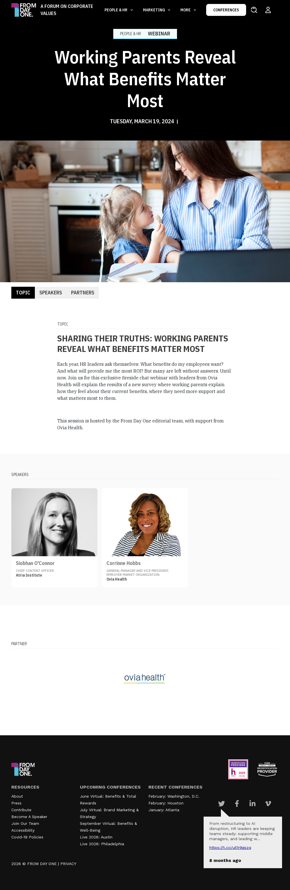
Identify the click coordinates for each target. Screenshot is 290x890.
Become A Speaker (29, 816)
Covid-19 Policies (27, 837)
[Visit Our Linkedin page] (252, 804)
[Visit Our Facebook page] (237, 804)
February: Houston (166, 803)
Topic (23, 292)
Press (16, 803)
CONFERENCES (226, 9)
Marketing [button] (154, 9)
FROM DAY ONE (42, 863)
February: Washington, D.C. (173, 796)
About (17, 796)
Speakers (50, 292)
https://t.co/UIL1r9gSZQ (230, 847)
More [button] (185, 9)
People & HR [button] (116, 9)
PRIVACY (68, 863)
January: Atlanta (163, 810)
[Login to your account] (268, 10)
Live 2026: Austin (96, 837)
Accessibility (23, 830)
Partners (82, 292)
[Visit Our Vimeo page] (268, 804)
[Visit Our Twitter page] (221, 804)
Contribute (21, 810)
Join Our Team (25, 823)
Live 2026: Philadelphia (102, 844)
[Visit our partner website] (145, 678)
